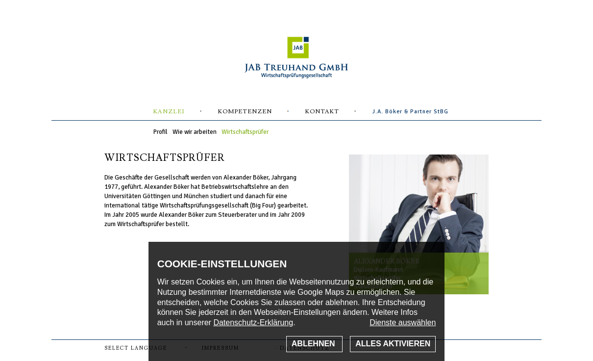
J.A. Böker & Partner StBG (410, 111)
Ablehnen (314, 343)
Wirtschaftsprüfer (245, 132)
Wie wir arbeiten (195, 132)
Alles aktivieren (392, 343)
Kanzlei (169, 111)
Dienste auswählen (403, 322)
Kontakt (322, 111)
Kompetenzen (245, 111)
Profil (160, 132)
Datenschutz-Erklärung (253, 322)
